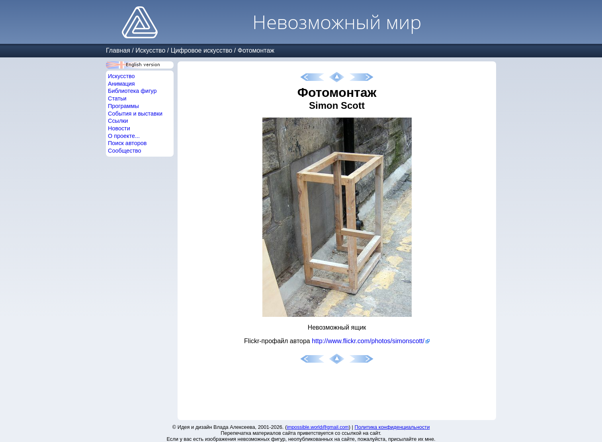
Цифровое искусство (202, 50)
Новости (119, 128)
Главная (118, 50)
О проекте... (124, 136)
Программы (123, 106)
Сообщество (124, 150)
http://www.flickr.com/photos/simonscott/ (368, 341)
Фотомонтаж (256, 50)
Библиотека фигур (132, 91)
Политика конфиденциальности (392, 427)
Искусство (150, 50)
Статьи (117, 98)
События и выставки (135, 113)
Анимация (121, 84)
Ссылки (118, 121)
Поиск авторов (127, 143)
